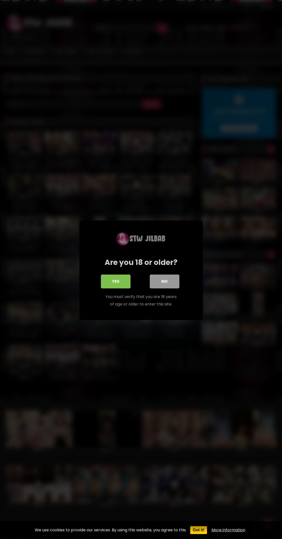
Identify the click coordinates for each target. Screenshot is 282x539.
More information (228, 530)
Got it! (198, 530)
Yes (115, 280)
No (164, 280)
